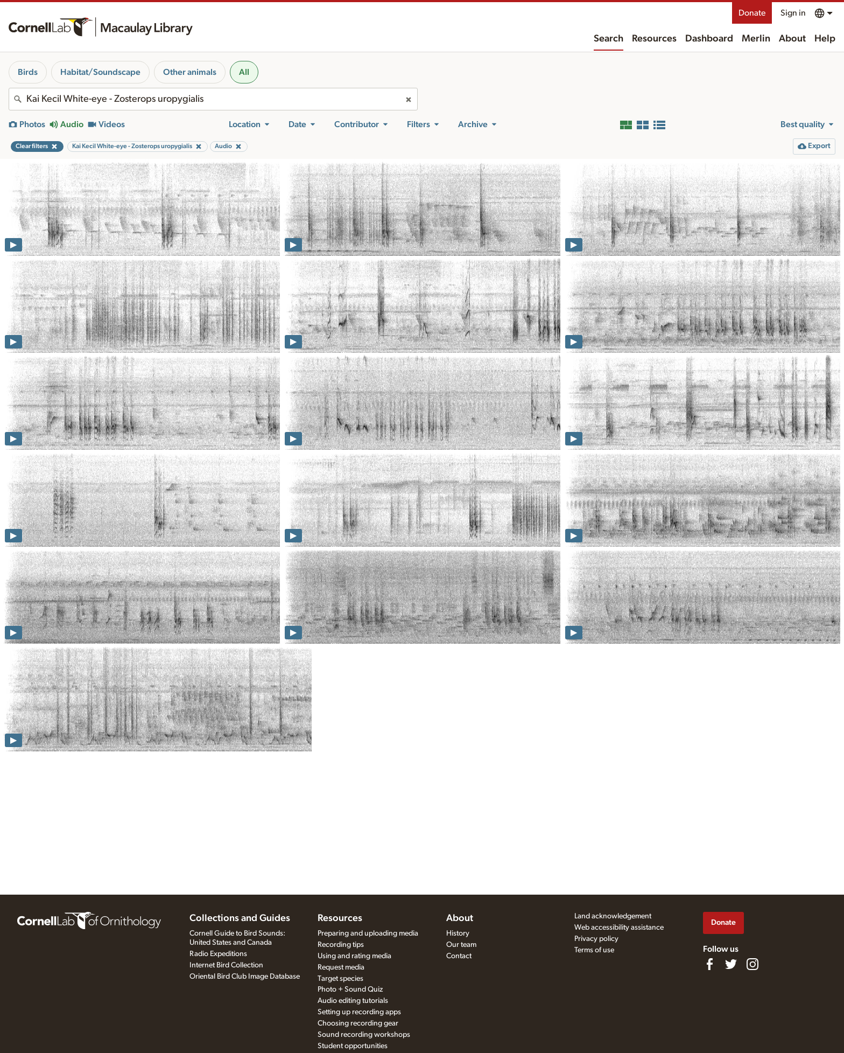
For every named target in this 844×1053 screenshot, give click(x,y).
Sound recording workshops (364, 1034)
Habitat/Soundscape (100, 72)
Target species (340, 978)
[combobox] (213, 99)
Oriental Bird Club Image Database (244, 976)
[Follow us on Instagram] (752, 964)
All (244, 72)
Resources (654, 39)
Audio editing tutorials (353, 1001)
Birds (28, 72)
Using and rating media (354, 956)
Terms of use (594, 950)
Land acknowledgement (612, 916)
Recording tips (341, 945)
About (792, 39)
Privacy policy (596, 939)
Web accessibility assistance (619, 927)
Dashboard (709, 39)
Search (608, 39)
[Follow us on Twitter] (731, 964)
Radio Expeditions (218, 954)
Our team (461, 945)
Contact (459, 956)
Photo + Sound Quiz (350, 989)
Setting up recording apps (359, 1012)
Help (824, 39)
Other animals (189, 72)
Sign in (793, 13)
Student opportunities (353, 1046)
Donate (751, 13)
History (457, 933)
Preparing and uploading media (368, 933)
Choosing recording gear (358, 1023)
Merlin (756, 39)
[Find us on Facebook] (709, 964)
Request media (341, 967)
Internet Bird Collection (226, 965)
